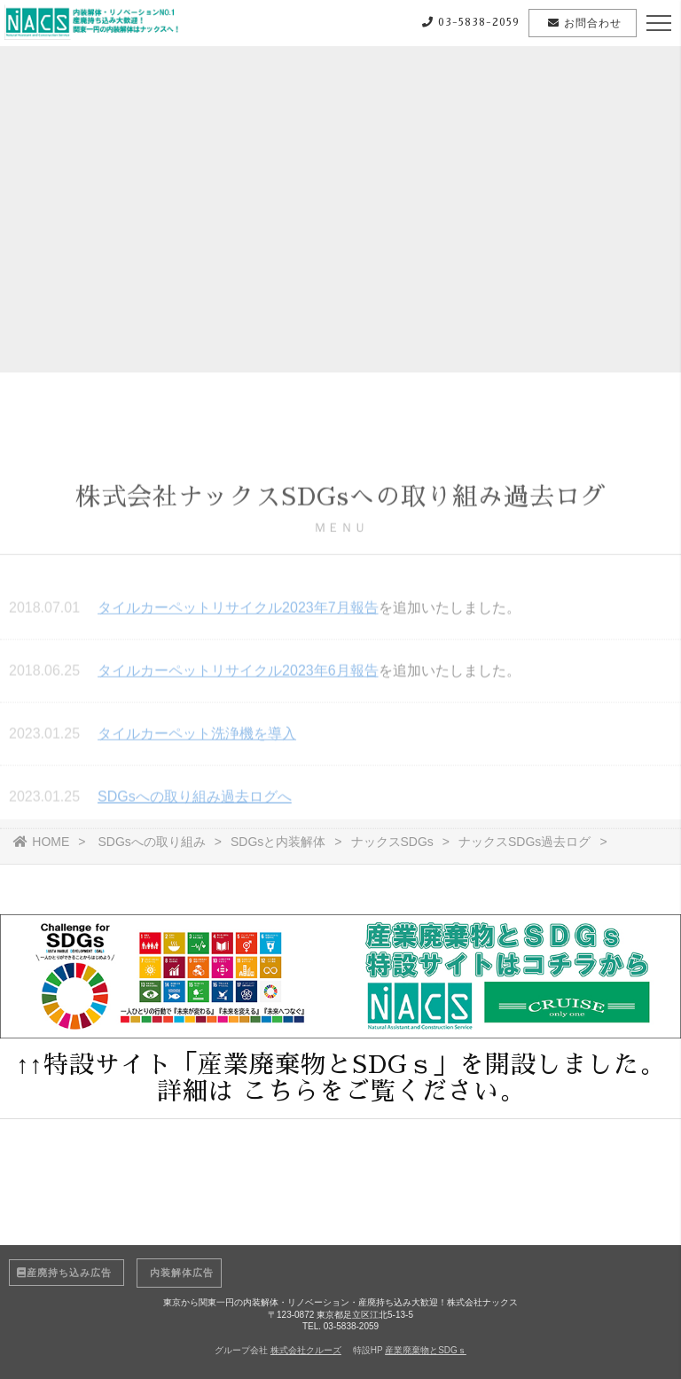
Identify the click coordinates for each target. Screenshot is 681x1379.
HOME (41, 841)
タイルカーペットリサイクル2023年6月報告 (238, 672)
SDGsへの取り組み (151, 841)
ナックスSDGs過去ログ (524, 841)
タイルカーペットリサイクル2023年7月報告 (238, 609)
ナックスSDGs (392, 841)
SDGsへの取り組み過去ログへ (195, 798)
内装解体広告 (179, 1272)
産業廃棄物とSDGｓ (425, 1350)
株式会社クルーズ (305, 1350)
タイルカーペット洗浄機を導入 (197, 735)
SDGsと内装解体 (278, 841)
